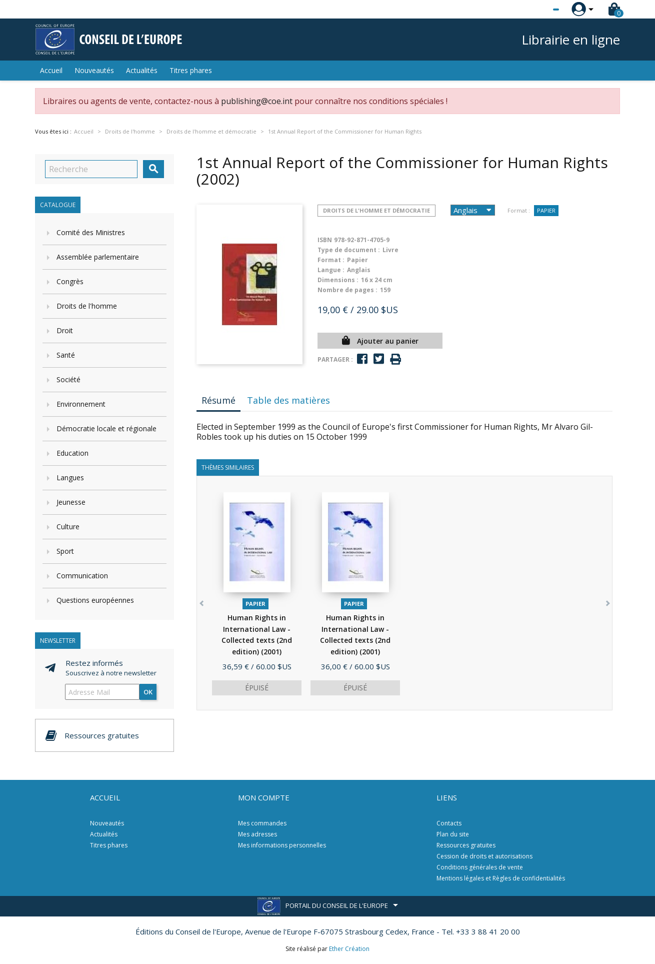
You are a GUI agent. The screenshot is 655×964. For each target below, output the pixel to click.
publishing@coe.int (256, 101)
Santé (65, 355)
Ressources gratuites (466, 845)
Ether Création (349, 948)
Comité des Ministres (90, 232)
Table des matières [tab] (288, 400)
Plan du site (452, 834)
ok (148, 691)
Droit (64, 330)
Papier (546, 210)
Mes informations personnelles (282, 845)
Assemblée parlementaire (97, 257)
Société (68, 379)
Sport (65, 551)
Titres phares (191, 70)
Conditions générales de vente (479, 867)
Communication (82, 575)
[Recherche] (91, 169)
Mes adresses (257, 834)
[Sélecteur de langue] (535, 10)
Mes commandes (262, 823)
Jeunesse (71, 502)
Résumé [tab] (219, 400)
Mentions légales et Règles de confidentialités (500, 878)
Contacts (449, 823)
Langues (70, 477)
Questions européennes (95, 600)
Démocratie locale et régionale (106, 428)
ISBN (325, 240)
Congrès (70, 281)
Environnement (81, 404)
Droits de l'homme (86, 306)
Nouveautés (94, 70)
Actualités (142, 70)
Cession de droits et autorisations (484, 856)
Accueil (51, 70)
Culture (68, 526)
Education (72, 453)
